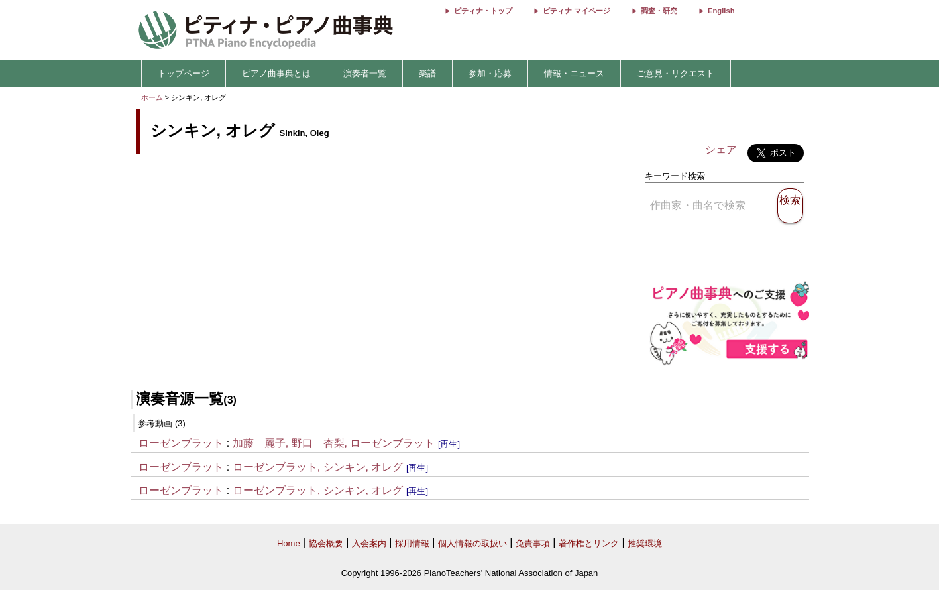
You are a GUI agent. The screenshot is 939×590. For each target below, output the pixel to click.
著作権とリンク (589, 543)
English (721, 11)
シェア (721, 149)
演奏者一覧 (364, 73)
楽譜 (427, 73)
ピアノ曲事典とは (276, 73)
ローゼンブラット (180, 443)
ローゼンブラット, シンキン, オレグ (318, 467)
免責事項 (533, 543)
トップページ (183, 73)
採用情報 (412, 543)
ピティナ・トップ (483, 11)
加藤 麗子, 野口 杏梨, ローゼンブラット (334, 443)
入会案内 (369, 543)
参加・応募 (490, 73)
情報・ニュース (574, 73)
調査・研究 (659, 11)
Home (288, 543)
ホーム (152, 97)
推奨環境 (645, 543)
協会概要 (326, 543)
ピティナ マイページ (576, 11)
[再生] (449, 444)
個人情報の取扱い (472, 543)
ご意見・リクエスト (675, 73)
